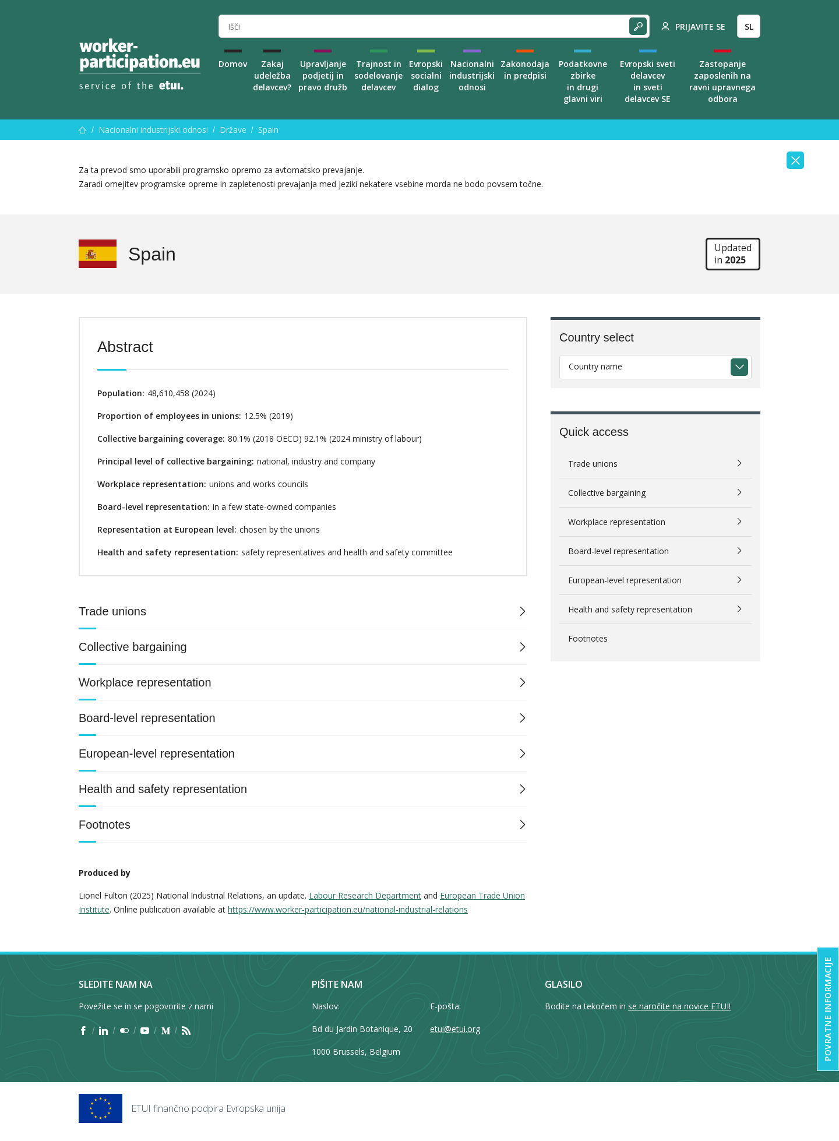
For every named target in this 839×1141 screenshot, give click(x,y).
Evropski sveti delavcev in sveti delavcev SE (647, 81)
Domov (232, 63)
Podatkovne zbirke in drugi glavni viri (583, 81)
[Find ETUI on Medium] (165, 1031)
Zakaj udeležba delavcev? (272, 75)
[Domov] (83, 129)
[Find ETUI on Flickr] (124, 1031)
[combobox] (655, 367)
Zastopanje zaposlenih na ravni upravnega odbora (722, 81)
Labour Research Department (365, 895)
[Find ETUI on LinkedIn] (103, 1031)
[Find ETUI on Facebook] (83, 1031)
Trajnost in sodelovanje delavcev (378, 75)
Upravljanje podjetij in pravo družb (322, 75)
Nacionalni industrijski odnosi (472, 75)
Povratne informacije (827, 1009)
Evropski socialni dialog (426, 75)
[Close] (795, 160)
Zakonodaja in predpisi (524, 69)
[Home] (140, 64)
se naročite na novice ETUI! (679, 1006)
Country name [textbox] (595, 366)
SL (749, 26)
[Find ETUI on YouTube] (144, 1031)
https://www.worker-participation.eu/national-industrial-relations (348, 909)
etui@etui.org (455, 1028)
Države (233, 129)
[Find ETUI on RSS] (186, 1031)
